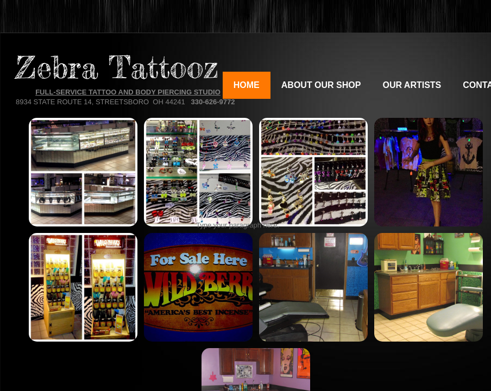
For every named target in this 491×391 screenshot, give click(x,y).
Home (247, 85)
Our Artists (411, 85)
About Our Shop (321, 85)
